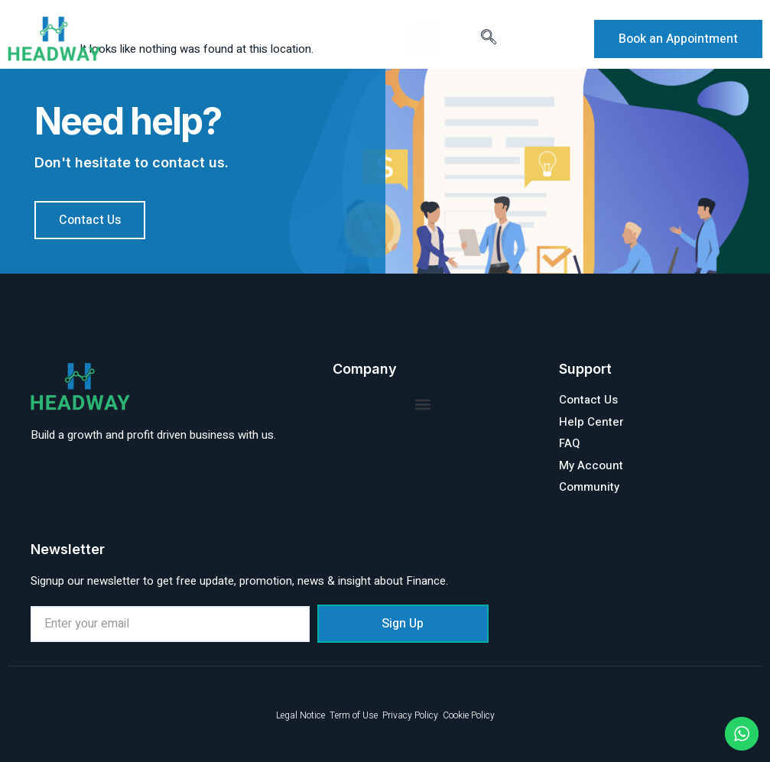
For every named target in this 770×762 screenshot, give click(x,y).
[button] (424, 39)
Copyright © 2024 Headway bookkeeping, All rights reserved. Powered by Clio (339, 683)
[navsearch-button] (488, 39)
